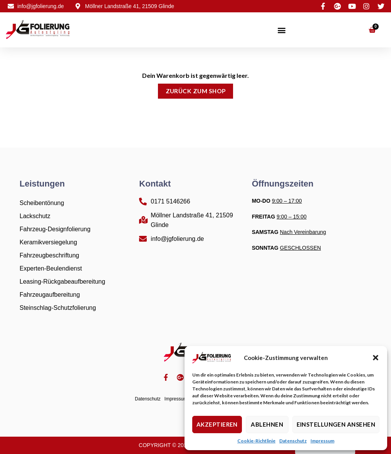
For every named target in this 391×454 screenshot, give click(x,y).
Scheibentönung (42, 203)
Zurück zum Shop (196, 90)
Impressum (322, 441)
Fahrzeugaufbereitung (50, 294)
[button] (375, 358)
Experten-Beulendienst (51, 268)
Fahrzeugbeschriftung (49, 255)
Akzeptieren (217, 424)
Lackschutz (35, 216)
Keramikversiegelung (48, 242)
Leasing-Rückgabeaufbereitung (62, 281)
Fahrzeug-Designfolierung (55, 229)
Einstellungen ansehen (336, 424)
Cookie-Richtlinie (256, 441)
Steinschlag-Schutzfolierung (58, 307)
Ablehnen (267, 424)
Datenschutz (293, 441)
